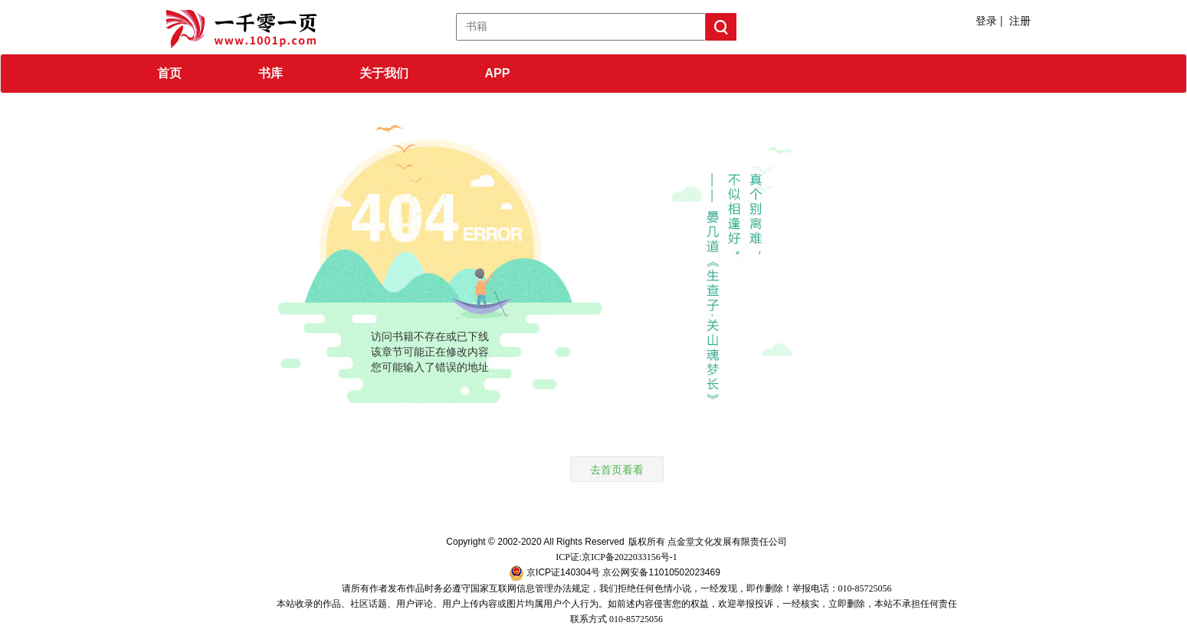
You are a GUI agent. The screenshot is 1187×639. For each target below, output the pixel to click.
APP (497, 73)
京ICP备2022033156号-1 (629, 557)
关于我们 (383, 73)
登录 (986, 21)
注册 (1020, 21)
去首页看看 (617, 470)
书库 (270, 73)
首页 (169, 73)
